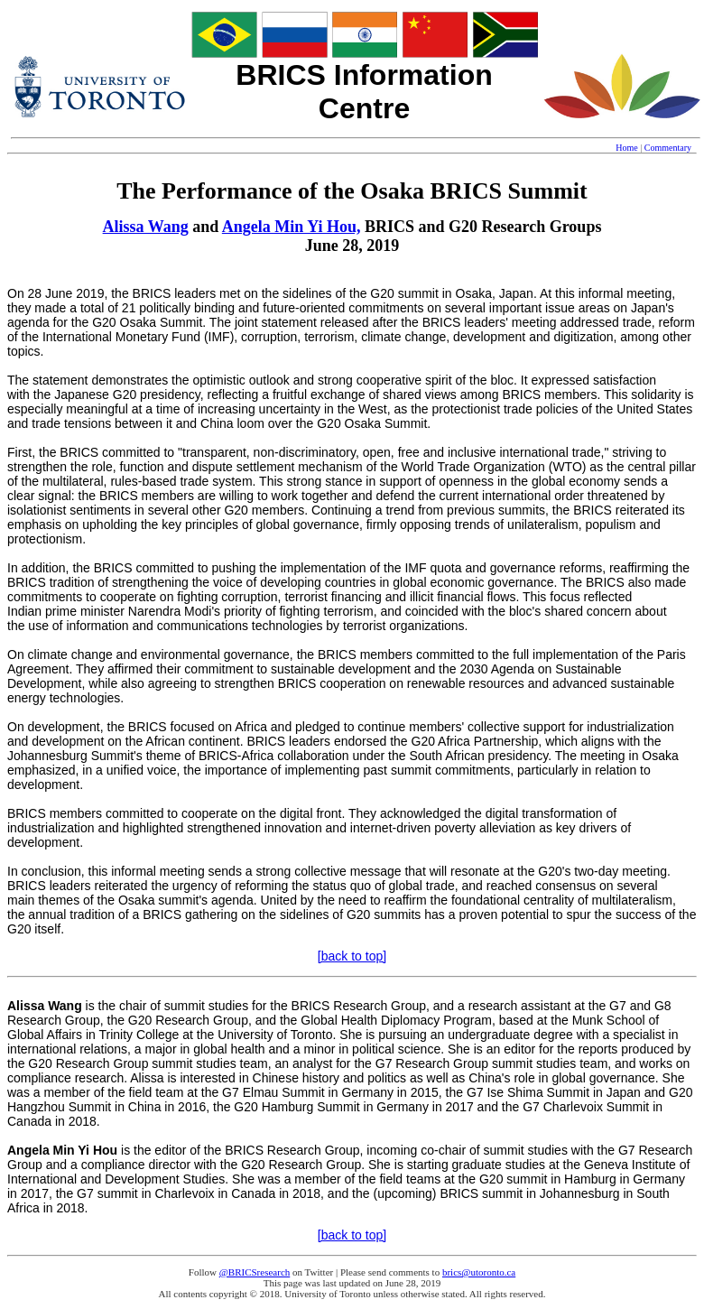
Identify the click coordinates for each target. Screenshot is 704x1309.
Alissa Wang (146, 227)
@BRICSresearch (255, 1272)
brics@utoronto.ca (478, 1272)
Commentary (667, 148)
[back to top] (352, 956)
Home (626, 148)
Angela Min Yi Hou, (291, 227)
